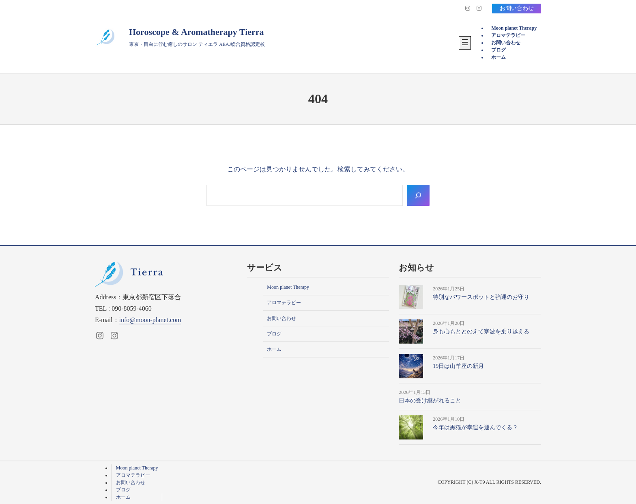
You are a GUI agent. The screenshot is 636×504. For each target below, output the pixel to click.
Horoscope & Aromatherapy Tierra (196, 32)
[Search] (418, 195)
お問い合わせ (516, 8)
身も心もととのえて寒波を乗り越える (481, 332)
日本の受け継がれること (430, 401)
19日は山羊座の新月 (458, 366)
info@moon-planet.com (150, 319)
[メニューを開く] (465, 43)
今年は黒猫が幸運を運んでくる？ (475, 428)
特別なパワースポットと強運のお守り (481, 297)
